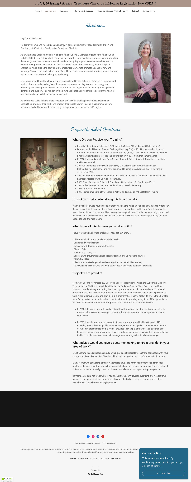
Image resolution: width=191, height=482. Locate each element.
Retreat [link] (135, 11)
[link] (88, 436)
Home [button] (73, 458)
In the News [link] (149, 11)
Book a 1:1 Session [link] (84, 11)
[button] (65, 10)
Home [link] (39, 11)
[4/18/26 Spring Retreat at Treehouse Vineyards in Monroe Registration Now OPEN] (95, 3)
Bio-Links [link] (116, 458)
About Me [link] (50, 11)
